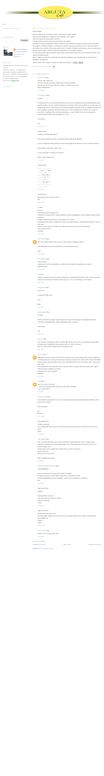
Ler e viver (37, 31)
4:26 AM (41, 202)
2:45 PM (41, 282)
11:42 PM (41, 90)
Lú (38, 207)
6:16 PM (41, 349)
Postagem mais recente (39, 544)
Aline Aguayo (42, 439)
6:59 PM (41, 376)
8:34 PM (41, 392)
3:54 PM (41, 461)
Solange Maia (41, 287)
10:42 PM (41, 525)
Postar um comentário (39, 541)
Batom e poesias (42, 396)
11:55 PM (41, 126)
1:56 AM (41, 160)
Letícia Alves (41, 77)
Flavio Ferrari (21, 49)
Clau (39, 274)
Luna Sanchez (42, 239)
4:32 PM (41, 483)
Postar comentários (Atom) (45, 548)
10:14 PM (41, 416)
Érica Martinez (42, 259)
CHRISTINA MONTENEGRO (46, 466)
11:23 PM (41, 434)
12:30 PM (41, 254)
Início (3, 24)
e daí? (39, 381)
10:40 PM (41, 505)
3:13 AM (41, 189)
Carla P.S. (40, 339)
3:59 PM (41, 307)
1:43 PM (41, 536)
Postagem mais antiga (94, 544)
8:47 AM (41, 234)
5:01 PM (41, 334)
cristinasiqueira (42, 95)
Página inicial (67, 544)
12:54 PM (41, 269)
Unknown (40, 354)
